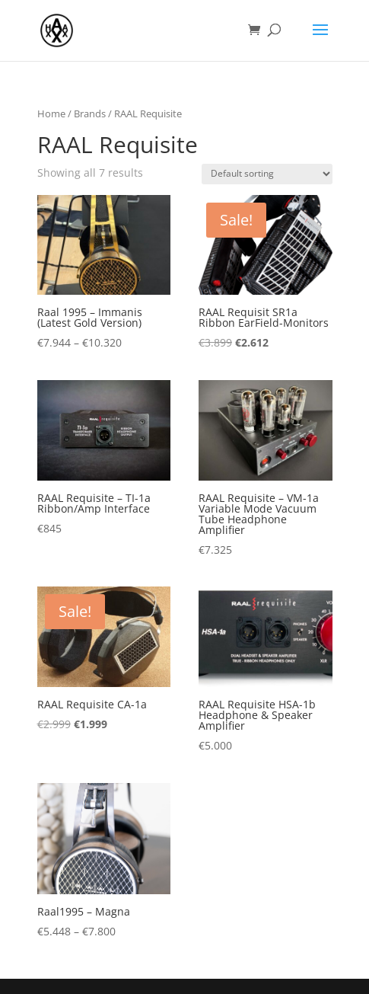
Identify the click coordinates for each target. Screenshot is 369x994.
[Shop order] (267, 174)
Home (51, 113)
